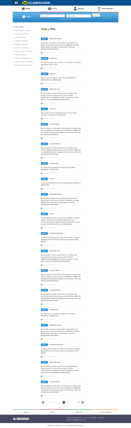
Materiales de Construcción (23, 65)
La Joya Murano (55, 144)
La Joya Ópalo (55, 124)
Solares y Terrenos (20, 55)
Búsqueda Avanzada (65, 19)
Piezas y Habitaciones (21, 34)
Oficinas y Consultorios (22, 48)
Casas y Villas (19, 27)
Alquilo (44, 58)
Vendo (44, 38)
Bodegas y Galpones (21, 44)
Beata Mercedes (56, 39)
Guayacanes (54, 163)
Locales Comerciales (21, 41)
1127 (78, 402)
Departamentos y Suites (22, 30)
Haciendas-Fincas (20, 37)
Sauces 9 (53, 58)
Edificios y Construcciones (23, 58)
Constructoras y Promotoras (24, 62)
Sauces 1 (53, 74)
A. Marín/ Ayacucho (56, 233)
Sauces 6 (53, 109)
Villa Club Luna (55, 89)
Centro (52, 179)
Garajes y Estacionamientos (23, 51)
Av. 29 (52, 214)
